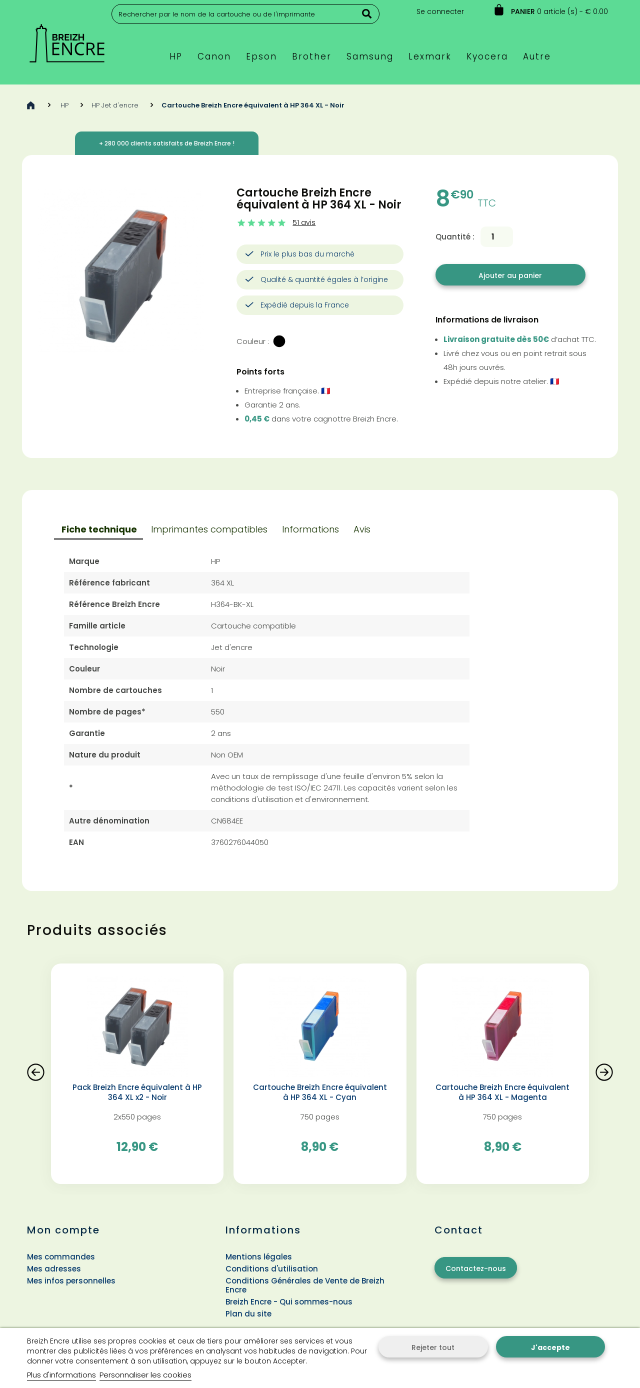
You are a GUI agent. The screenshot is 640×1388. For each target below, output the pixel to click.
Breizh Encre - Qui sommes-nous (289, 1301)
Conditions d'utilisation (272, 1269)
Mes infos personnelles (71, 1281)
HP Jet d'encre (115, 105)
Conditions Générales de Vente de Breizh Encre (305, 1285)
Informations (310, 529)
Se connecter (440, 11)
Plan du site (249, 1313)
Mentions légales (259, 1257)
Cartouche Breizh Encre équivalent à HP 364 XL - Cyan (320, 1092)
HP (64, 105)
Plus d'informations (61, 1375)
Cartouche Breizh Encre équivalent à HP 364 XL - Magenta (503, 1092)
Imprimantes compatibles (209, 529)
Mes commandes (61, 1257)
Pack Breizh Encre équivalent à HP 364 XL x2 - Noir (137, 1092)
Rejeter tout (433, 1347)
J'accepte (550, 1347)
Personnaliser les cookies (146, 1375)
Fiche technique (99, 529)
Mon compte (63, 1230)
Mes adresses (54, 1269)
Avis (362, 529)
